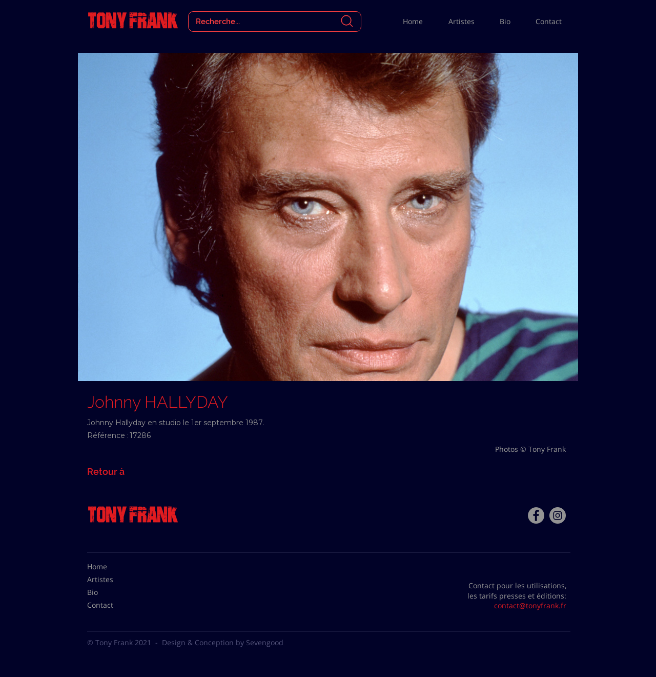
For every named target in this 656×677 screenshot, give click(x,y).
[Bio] (112, 592)
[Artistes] (112, 579)
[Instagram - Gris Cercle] (557, 515)
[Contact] (112, 605)
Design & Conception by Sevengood (222, 642)
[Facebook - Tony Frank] (536, 515)
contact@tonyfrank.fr (530, 605)
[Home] (112, 566)
